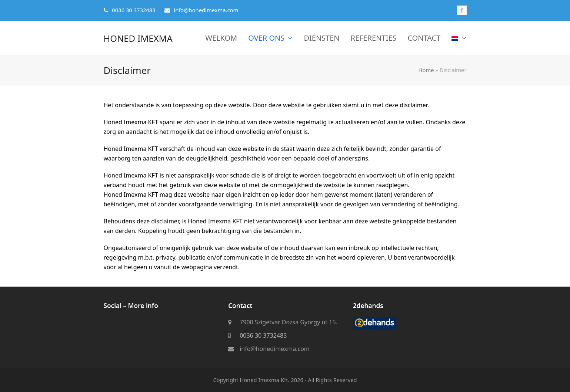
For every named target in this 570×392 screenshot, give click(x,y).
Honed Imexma (138, 38)
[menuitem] (459, 38)
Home (426, 70)
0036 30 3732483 (263, 336)
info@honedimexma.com (275, 349)
